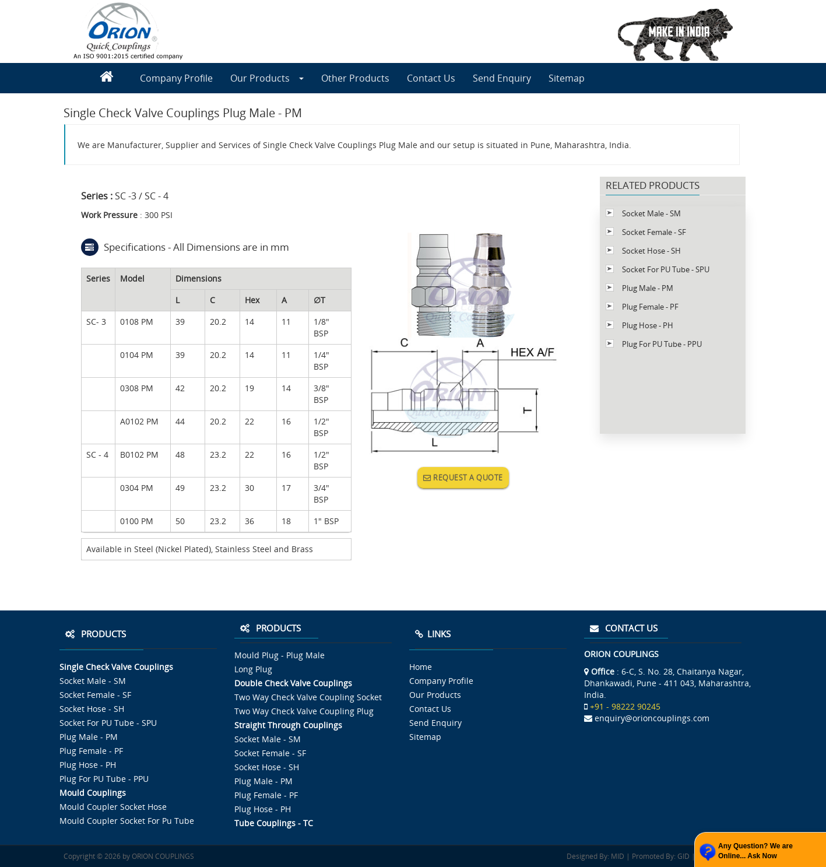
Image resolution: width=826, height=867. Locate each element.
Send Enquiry (502, 78)
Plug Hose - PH (647, 325)
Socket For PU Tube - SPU (665, 269)
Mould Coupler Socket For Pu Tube (126, 820)
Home (420, 666)
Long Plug (253, 669)
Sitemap (567, 78)
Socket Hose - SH (651, 250)
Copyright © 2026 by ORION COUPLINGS (129, 856)
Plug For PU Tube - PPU (662, 344)
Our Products (267, 78)
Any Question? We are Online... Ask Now (755, 851)
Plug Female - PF (650, 306)
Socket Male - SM (651, 213)
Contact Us (431, 78)
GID (683, 856)
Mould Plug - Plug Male (279, 655)
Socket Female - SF (654, 232)
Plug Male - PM (647, 288)
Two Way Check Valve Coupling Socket (308, 697)
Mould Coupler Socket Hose (113, 806)
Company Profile (176, 78)
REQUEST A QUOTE (463, 477)
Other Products (355, 78)
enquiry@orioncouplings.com (652, 718)
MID (616, 856)
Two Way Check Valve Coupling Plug (304, 711)
